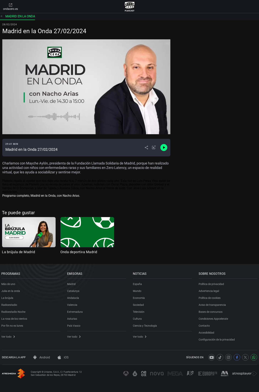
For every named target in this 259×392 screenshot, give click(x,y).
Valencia (73, 304)
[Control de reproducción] (163, 147)
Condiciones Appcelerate (213, 318)
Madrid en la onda (17, 16)
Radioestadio (10, 304)
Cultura (137, 318)
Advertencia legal (209, 290)
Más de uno (9, 283)
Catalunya (74, 290)
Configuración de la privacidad (217, 338)
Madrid (72, 283)
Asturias (73, 318)
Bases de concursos (211, 311)
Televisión (139, 311)
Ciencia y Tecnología (145, 324)
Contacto (204, 324)
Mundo (137, 290)
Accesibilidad (207, 331)
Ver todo (8, 335)
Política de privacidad (211, 283)
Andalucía (74, 297)
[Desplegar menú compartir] (146, 147)
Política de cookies (210, 297)
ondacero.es (10, 6)
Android (41, 357)
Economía (139, 297)
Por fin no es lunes (13, 324)
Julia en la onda (11, 290)
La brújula (8, 297)
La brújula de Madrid (18, 252)
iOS (63, 357)
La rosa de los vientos (15, 318)
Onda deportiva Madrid (78, 252)
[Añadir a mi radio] (153, 147)
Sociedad (138, 304)
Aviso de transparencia (212, 304)
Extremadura (75, 311)
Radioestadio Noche (14, 311)
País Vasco (74, 324)
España (137, 283)
